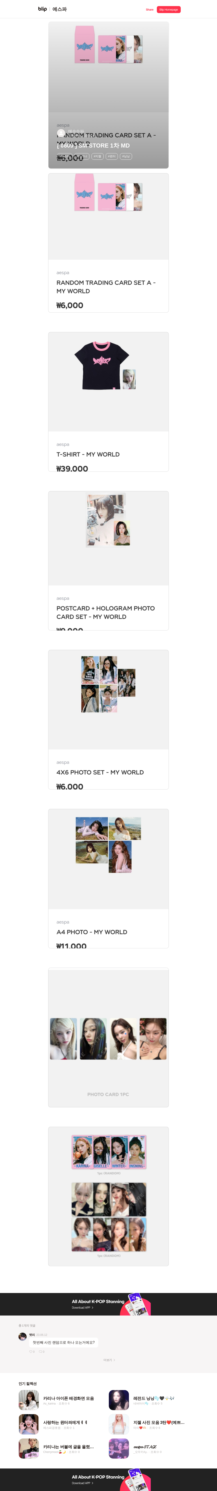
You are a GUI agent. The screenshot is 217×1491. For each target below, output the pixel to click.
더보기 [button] (107, 1360)
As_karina (49, 1403)
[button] (149, 9)
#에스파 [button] (64, 156)
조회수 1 (69, 1428)
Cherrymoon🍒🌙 (54, 1452)
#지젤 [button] (97, 156)
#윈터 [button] (111, 156)
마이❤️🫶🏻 (139, 1428)
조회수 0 (74, 1452)
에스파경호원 (52, 1428)
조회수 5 (156, 1403)
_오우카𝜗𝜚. (140, 1452)
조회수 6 (64, 1403)
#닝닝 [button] (126, 156)
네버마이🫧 (140, 1403)
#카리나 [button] (82, 156)
